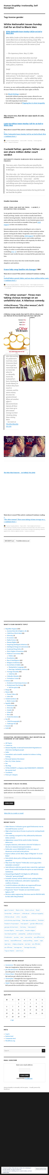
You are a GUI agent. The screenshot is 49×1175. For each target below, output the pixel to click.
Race (8, 714)
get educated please (11, 969)
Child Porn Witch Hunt (14, 633)
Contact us (8, 745)
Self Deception (13, 687)
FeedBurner (29, 1078)
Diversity (30, 140)
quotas (16, 937)
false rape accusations (29, 920)
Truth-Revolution (12, 717)
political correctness (33, 934)
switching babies (39, 286)
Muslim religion (30, 930)
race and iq (28, 937)
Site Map (8, 766)
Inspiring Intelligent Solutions (17, 644)
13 (15, 252)
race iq (6, 940)
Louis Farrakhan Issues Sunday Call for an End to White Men (23, 124)
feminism (41, 920)
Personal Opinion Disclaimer (14, 759)
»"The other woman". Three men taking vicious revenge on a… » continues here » (25, 519)
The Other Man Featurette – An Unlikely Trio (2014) (19, 472)
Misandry (14, 527)
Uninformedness (10, 699)
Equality (8, 703)
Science (7, 680)
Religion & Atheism (13, 662)
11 (12, 252)
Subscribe (9, 803)
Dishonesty (10, 705)
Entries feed (9, 1036)
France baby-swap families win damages (20, 269)
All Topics (8, 743)
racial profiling (27, 940)
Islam (9, 712)
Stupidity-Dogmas (11, 629)
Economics (10, 638)
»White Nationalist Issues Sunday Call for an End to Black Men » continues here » (25, 134)
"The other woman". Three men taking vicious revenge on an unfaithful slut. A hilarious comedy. (24, 298)
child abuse (25, 913)
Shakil (7, 983)
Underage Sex (11, 723)
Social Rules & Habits (14, 665)
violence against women (17, 531)
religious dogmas (17, 944)
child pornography (37, 913)
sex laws (27, 944)
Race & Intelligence (13, 660)
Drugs (7, 690)
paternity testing (24, 286)
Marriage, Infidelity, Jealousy (18, 669)
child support (28, 236)
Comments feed (10, 1038)
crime (18, 917)
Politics (11, 656)
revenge (30, 529)
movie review (24, 529)
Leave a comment (13, 142)
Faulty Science (11, 640)
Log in (7, 1034)
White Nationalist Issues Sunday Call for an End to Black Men (23, 25)
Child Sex (12, 674)
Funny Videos (11, 694)
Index (7, 752)
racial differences (15, 940)
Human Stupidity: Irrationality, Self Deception (16, 1087)
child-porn (16, 913)
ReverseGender (30, 527)
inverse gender (38, 140)
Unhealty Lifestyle (13, 676)
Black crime (19, 910)
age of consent (9, 910)
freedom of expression (11, 923)
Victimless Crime (12, 678)
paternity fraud (16, 286)
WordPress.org (10, 1041)
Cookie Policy (6, 1172)
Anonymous (9, 965)
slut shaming (36, 529)
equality (10, 529)
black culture (29, 910)
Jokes (9, 696)
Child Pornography (13, 721)
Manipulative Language (16, 667)
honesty (8, 726)
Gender (9, 710)
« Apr (12, 1020)
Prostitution (11, 658)
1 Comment (8, 288)
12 (13, 252)
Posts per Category (11, 775)
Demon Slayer (9, 974)
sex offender (36, 944)
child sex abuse (9, 917)
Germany (23, 927)
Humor (7, 692)
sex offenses (8, 947)
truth (7, 728)
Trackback (8, 772)
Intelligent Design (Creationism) (17, 647)
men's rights (19, 930)
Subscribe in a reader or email (13, 813)
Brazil (38, 910)
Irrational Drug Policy (14, 649)
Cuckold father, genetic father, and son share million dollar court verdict (24, 152)
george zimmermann (11, 927)
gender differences (36, 923)
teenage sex (18, 947)
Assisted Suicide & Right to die (17, 631)
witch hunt (19, 951)
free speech (24, 923)
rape (41, 940)
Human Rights (11, 642)
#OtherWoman (8, 527)
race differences (39, 937)
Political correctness (14, 653)
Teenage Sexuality (13, 671)
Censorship (8, 913)
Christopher (9, 978)
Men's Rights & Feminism (36, 284)
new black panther (10, 934)
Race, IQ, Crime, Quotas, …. (13, 761)
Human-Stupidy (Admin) (12, 140)
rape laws (7, 944)
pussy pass (32, 286)
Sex (6, 719)
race (21, 937)
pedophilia (22, 934)
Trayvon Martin (9, 951)
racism (5, 142)
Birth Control (11, 701)
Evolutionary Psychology (15, 685)
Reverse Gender (21, 527)
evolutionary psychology (12, 920)
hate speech (32, 927)
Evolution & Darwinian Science (17, 683)
